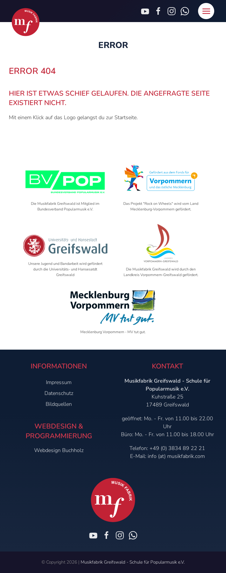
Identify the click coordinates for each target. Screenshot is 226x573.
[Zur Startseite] (25, 22)
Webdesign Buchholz (59, 450)
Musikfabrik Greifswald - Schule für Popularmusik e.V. (133, 562)
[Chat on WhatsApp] (133, 535)
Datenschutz (58, 393)
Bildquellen (59, 404)
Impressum (59, 382)
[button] (206, 11)
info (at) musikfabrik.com (176, 456)
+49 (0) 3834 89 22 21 (177, 448)
